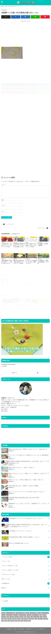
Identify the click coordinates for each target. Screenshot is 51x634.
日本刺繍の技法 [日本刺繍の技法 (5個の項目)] (24, 618)
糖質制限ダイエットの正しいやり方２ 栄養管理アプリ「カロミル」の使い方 (29, 504)
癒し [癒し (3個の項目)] (8, 620)
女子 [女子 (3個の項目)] (41, 617)
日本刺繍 (5, 583)
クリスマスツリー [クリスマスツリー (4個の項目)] (45, 613)
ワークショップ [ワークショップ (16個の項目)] (35, 615)
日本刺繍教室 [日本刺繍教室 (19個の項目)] (31, 618)
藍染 (4, 588)
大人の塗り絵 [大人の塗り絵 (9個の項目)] (36, 617)
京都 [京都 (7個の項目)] (8, 617)
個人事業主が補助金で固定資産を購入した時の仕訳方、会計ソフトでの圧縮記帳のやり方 (29, 462)
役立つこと (6, 579)
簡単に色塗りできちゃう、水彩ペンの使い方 (21, 467)
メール (3, 205)
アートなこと (7, 557)
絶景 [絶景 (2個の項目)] (16, 620)
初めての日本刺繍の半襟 (15, 544)
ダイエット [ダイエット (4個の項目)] (16, 615)
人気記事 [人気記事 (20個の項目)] (12, 617)
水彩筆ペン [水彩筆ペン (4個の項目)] (40, 618)
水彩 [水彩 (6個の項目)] (36, 618)
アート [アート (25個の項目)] (27, 613)
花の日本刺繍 (24, 632)
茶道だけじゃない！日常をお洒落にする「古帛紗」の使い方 (26, 480)
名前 (2, 200)
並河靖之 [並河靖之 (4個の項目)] (44, 615)
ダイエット (6, 561)
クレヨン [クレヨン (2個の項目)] (3, 615)
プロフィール (35, 629)
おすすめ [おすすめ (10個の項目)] (3, 613)
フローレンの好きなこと (9, 565)
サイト (2, 211)
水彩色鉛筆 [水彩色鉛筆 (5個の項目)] (45, 618)
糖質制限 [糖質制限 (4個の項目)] (12, 620)
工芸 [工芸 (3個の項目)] (2, 618)
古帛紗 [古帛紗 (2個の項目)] (28, 617)
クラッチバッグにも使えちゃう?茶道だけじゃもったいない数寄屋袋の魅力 (29, 456)
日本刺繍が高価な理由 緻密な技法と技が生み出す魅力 (24, 497)
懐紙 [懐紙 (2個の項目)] (5, 618)
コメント (3, 184)
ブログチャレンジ (8, 574)
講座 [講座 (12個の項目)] (22, 620)
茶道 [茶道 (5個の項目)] (19, 620)
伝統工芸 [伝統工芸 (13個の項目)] (16, 617)
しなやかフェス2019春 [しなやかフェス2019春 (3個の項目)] (20, 613)
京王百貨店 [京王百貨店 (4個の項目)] (4, 617)
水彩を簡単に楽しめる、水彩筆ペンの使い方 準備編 (23, 486)
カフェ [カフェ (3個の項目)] (39, 613)
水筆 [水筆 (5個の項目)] (2, 620)
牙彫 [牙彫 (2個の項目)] (5, 620)
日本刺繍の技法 (21, 629)
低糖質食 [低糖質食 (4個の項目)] (21, 617)
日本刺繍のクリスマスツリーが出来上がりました (22, 519)
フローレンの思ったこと (10, 570)
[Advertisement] (26, 34)
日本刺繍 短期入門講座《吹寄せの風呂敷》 (21, 537)
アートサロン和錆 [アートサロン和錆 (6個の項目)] (33, 613)
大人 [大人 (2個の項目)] (31, 617)
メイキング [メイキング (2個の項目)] (29, 615)
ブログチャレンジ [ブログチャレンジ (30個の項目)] (22, 615)
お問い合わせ (42, 629)
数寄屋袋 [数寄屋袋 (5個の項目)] (14, 618)
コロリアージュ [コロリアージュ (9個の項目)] (9, 615)
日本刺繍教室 (9, 629)
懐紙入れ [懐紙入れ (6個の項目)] (9, 618)
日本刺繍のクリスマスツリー (17, 531)
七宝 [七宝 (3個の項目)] (40, 615)
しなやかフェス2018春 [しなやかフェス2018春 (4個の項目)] (10, 613)
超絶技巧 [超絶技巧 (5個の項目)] (25, 620)
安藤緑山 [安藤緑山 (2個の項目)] (44, 617)
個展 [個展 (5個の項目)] (25, 617)
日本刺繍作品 (28, 629)
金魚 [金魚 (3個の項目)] (29, 620)
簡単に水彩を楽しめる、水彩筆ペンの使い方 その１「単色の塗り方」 (28, 449)
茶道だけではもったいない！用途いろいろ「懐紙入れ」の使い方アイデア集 (29, 474)
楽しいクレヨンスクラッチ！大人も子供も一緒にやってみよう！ (27, 492)
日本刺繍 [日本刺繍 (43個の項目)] (18, 618)
